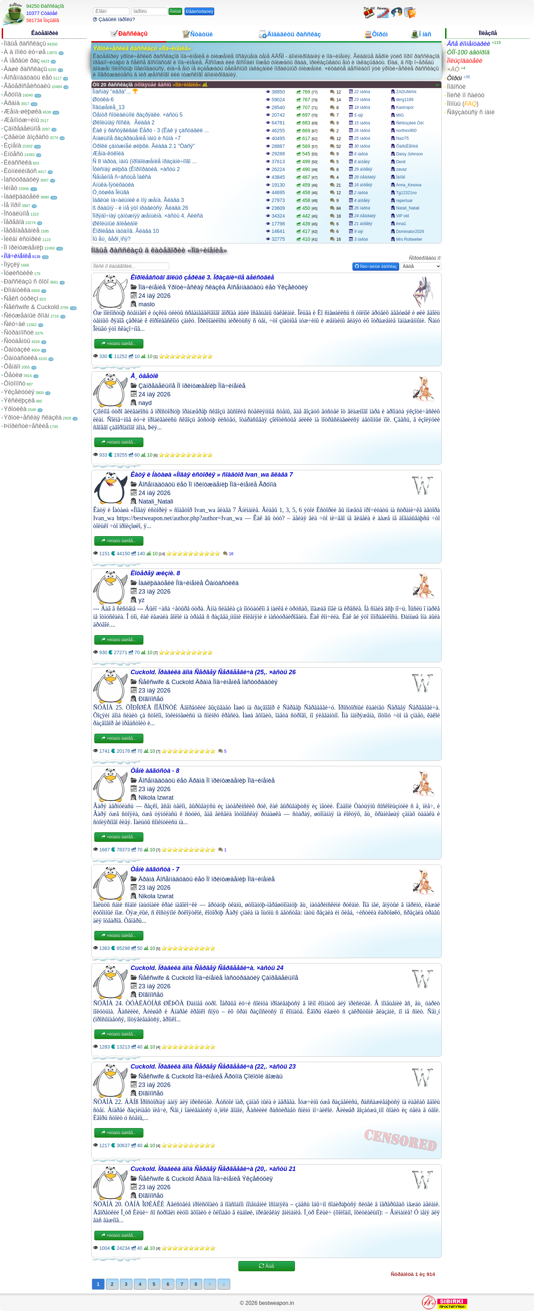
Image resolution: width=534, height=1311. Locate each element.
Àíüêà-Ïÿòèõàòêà (113, 185)
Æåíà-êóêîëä (108, 153)
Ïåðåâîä (14, 222)
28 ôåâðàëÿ (365, 177)
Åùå (266, 1266)
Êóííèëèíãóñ (20, 171)
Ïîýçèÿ (12, 264)
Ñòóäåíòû (17, 341)
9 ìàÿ (358, 231)
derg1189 (404, 99)
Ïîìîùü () (462, 103)
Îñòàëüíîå (16, 213)
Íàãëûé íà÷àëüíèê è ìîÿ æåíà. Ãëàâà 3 (138, 200)
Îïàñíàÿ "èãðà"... (115, 91)
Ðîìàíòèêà (17, 290)
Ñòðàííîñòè (19, 332)
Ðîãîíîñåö (151, 699)
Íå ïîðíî (12, 205)
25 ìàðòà (362, 138)
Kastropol (404, 107)
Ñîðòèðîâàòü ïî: (425, 258)
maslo (147, 304)
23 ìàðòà (362, 99)
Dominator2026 (410, 231)
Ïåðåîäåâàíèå (22, 230)
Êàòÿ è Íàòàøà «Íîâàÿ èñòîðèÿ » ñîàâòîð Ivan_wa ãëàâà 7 (212, 474)
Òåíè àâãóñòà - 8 (155, 770)
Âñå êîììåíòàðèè (468, 43)
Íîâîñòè (456, 86)
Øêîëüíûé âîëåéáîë (115, 223)
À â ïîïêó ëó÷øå (25, 52)
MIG (400, 115)
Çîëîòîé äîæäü (263, 1076)
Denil (400, 161)
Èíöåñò (13, 154)
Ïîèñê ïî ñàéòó (465, 95)
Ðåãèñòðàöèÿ (199, 11)
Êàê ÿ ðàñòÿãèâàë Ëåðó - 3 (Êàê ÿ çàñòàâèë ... (151, 130)
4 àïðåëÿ (362, 200)
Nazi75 (402, 138)
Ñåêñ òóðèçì (21, 298)
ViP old (402, 216)
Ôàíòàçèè (17, 349)
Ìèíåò (10, 188)
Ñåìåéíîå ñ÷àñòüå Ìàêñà (122, 177)
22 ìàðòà (362, 91)
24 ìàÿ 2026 (155, 295)
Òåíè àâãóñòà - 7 (155, 869)
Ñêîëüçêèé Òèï (410, 123)
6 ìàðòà (361, 154)
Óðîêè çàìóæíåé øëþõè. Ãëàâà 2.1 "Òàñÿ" (144, 146)
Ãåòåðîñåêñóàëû (27, 86)
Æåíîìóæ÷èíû (21, 120)
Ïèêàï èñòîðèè (22, 239)
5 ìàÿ (358, 115)
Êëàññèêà (18, 162)
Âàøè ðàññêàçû (25, 69)
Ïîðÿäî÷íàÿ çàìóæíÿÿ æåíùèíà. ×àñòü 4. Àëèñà (148, 216)
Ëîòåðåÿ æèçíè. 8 (155, 573)
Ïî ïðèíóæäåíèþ (23, 247)
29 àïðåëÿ (363, 169)
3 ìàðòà (361, 239)
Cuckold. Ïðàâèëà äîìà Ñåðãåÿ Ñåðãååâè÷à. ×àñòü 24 (207, 968)
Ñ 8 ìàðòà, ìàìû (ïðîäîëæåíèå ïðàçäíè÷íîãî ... (145, 161)
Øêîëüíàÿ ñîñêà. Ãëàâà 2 (124, 122)
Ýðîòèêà (15, 409)
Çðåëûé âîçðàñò (26, 137)
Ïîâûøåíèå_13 (109, 107)
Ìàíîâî (400, 177)
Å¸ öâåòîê (144, 376)
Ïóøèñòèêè (18, 273)
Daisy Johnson (409, 154)
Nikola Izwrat (156, 797)
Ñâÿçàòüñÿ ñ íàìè (470, 112)
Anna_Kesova (409, 185)
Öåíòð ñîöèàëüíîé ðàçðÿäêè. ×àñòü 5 (138, 115)
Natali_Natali (407, 208)
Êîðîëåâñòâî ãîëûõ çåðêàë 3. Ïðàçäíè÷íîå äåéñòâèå (202, 277)
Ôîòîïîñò (15, 383)
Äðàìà (12, 103)
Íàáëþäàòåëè (22, 196)
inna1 (401, 223)
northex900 (406, 130)
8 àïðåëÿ (362, 161)
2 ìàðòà (361, 192)
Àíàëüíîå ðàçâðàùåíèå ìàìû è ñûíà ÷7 (137, 138)
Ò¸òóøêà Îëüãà (111, 192)
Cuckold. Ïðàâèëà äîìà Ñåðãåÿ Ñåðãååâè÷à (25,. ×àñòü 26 (213, 672)
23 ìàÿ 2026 (155, 591)
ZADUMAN (406, 91)
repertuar (404, 200)
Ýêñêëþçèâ (19, 400)
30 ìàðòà (362, 146)
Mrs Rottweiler (409, 239)
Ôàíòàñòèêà (20, 358)
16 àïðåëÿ (363, 185)
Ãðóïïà (12, 94)
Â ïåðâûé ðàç (22, 60)
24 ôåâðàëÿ (365, 216)
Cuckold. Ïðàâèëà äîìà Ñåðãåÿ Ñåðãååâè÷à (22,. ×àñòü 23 (213, 1066)
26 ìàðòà (362, 130)
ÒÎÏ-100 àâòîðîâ (468, 52)
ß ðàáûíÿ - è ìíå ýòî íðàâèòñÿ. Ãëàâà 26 (140, 208)
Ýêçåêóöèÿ (19, 392)
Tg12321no (406, 192)
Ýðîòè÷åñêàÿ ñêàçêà (33, 417)
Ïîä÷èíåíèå (17, 256)
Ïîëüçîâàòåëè (464, 60)
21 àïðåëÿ (363, 223)
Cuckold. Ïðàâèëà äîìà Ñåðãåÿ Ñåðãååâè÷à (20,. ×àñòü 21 (213, 1168)
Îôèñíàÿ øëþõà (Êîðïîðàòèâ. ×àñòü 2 (136, 169)
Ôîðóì (454, 78)
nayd (145, 402)
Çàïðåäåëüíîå (22, 128)
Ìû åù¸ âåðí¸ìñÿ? (112, 239)
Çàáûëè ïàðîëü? (114, 19)
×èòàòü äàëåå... (118, 343)
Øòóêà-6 (103, 99)
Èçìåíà (12, 145)
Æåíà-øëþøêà (23, 111)
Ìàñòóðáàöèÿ (21, 179)
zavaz (401, 169)
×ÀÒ (453, 69)
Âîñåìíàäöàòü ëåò (28, 77)
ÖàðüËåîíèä (407, 146)
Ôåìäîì (12, 366)
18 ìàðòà (362, 107)
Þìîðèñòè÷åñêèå (26, 426)
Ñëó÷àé (14, 324)
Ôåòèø (13, 375)
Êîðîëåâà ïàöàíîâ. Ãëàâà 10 (126, 231)
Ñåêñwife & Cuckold (31, 307)
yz (142, 600)
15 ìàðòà (362, 123)
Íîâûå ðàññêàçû (25, 43)
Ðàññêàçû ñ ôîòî (26, 281)
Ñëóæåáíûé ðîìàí (26, 315)
